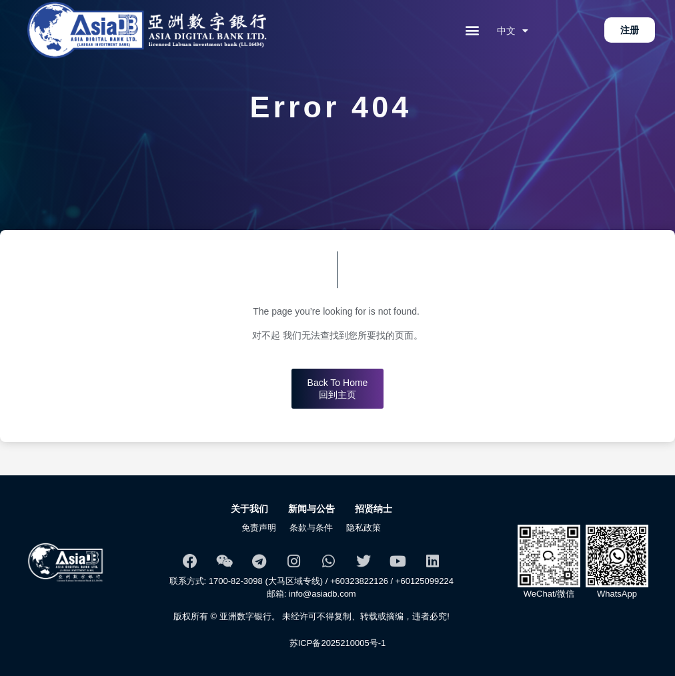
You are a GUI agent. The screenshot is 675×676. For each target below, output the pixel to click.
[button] (473, 30)
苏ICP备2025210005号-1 (337, 643)
